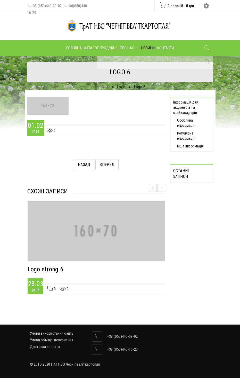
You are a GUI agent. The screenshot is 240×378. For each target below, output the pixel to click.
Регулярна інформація (186, 136)
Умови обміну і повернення (51, 340)
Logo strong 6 (45, 269)
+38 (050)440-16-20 (122, 349)
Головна (102, 86)
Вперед (107, 164)
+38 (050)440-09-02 (46, 6)
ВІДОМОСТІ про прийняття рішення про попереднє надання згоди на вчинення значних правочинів (188, 256)
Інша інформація (190, 146)
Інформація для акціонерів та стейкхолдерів (186, 107)
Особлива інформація (186, 123)
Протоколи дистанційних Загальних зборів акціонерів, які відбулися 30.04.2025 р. (190, 206)
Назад (84, 164)
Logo (121, 86)
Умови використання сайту (51, 333)
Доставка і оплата (45, 346)
